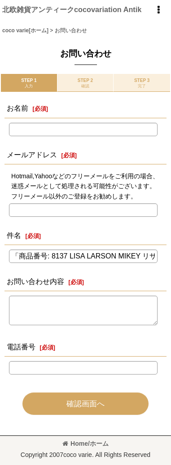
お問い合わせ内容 (35, 281)
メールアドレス (32, 155)
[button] (158, 9)
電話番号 (21, 347)
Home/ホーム (85, 443)
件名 (14, 235)
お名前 (17, 108)
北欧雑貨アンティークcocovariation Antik (71, 9)
